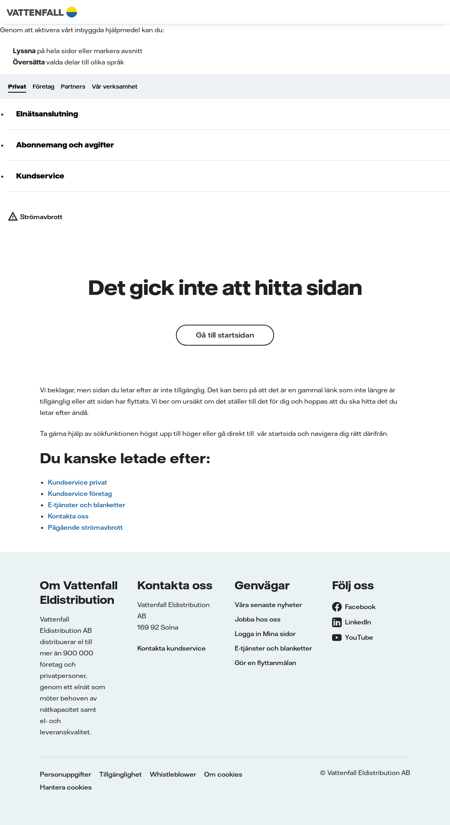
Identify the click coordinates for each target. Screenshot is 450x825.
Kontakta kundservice (171, 648)
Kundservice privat (77, 482)
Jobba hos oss (258, 619)
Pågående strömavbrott (85, 527)
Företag (43, 86)
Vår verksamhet (114, 86)
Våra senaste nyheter (268, 605)
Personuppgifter (65, 774)
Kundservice (40, 175)
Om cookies (223, 774)
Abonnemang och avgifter (65, 144)
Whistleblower (173, 774)
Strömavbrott (41, 217)
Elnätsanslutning (47, 113)
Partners (73, 86)
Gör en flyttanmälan (265, 663)
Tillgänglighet (120, 774)
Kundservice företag (80, 493)
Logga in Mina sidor (265, 634)
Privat (17, 86)
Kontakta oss (68, 516)
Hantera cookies (66, 787)
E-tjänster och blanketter (86, 505)
